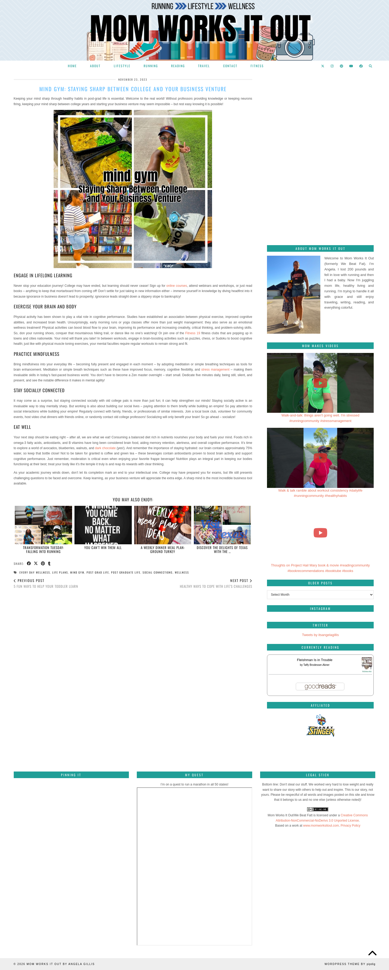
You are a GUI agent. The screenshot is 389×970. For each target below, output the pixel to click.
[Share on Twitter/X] (36, 563)
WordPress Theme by (350, 964)
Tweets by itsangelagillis (320, 635)
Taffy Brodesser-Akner (316, 664)
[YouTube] (351, 66)
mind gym (77, 572)
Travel (204, 66)
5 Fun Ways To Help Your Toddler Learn (46, 583)
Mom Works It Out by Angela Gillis (61, 964)
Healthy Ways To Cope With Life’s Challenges (216, 583)
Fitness (257, 66)
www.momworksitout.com (321, 825)
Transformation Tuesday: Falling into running (43, 549)
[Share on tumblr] (50, 563)
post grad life (98, 572)
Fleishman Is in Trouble (314, 660)
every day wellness (35, 572)
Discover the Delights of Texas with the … (222, 549)
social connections (158, 572)
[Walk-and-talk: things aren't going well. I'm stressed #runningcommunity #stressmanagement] (320, 383)
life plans (60, 572)
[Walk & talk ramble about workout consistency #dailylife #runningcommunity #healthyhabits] (320, 458)
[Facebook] (361, 66)
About (95, 66)
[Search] (371, 66)
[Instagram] (332, 66)
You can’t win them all (103, 547)
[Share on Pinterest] (43, 563)
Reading (178, 66)
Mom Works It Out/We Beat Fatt (290, 815)
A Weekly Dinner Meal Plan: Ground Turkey (163, 549)
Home (72, 66)
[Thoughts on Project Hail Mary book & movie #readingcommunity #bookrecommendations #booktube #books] (320, 533)
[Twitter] (323, 66)
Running (151, 66)
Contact (230, 66)
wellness (182, 572)
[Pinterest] (342, 66)
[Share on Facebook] (29, 563)
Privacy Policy (350, 825)
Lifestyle (122, 66)
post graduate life (125, 572)
